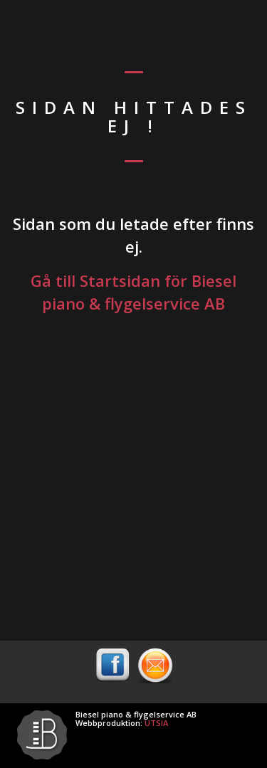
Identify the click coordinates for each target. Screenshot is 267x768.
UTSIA (156, 722)
